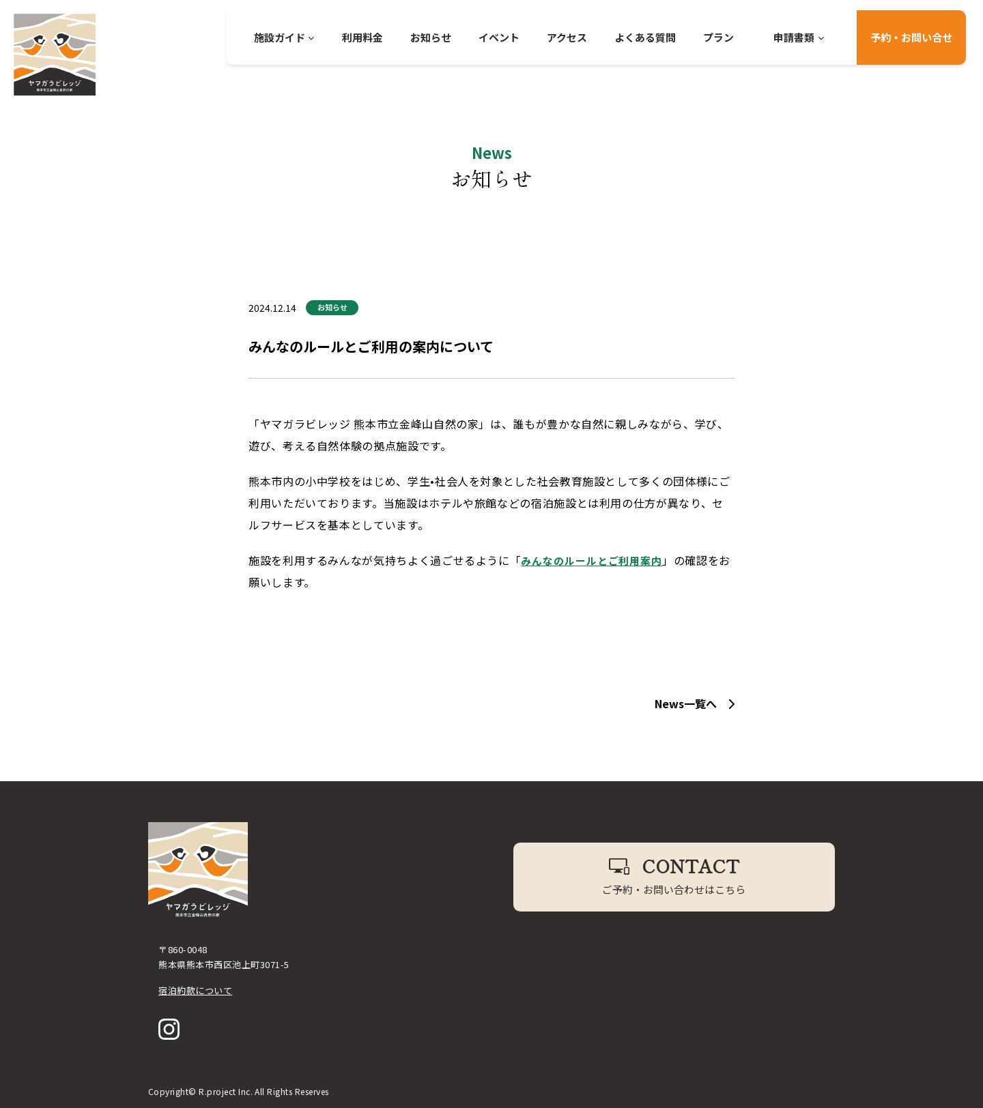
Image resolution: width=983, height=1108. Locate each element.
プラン (718, 37)
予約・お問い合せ (911, 37)
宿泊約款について (195, 990)
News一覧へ (695, 703)
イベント (499, 37)
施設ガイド (284, 37)
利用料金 (362, 37)
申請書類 (798, 37)
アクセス (567, 37)
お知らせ (430, 37)
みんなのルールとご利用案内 (596, 560)
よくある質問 (645, 37)
